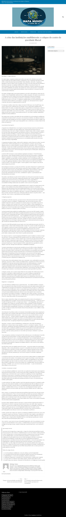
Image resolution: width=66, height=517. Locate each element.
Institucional (24, 32)
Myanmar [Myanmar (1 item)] (4, 506)
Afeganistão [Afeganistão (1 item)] (5, 495)
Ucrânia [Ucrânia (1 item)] (4, 508)
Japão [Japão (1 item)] (12, 501)
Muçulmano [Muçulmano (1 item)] (11, 504)
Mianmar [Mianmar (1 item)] (4, 504)
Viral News (34, 515)
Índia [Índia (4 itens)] (9, 508)
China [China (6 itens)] (10, 495)
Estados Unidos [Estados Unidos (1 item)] (5, 501)
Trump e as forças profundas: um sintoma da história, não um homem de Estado (12, 480)
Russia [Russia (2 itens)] (10, 506)
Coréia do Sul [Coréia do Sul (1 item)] (5, 499)
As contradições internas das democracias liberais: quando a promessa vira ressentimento (34, 481)
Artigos (16, 32)
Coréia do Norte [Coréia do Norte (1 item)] (6, 497)
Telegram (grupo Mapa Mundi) (45, 32)
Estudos (9, 473)
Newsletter (33, 32)
